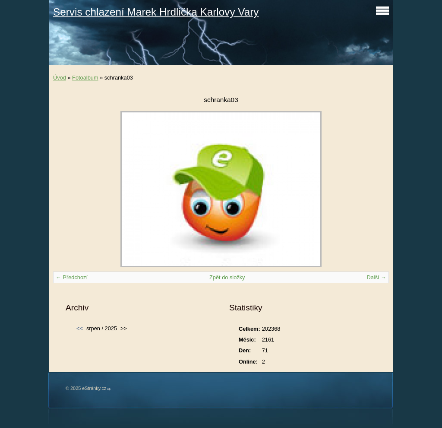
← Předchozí (72, 277)
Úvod (59, 77)
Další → (376, 277)
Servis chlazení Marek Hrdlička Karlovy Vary (156, 12)
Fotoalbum (85, 77)
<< (79, 328)
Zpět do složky (227, 277)
